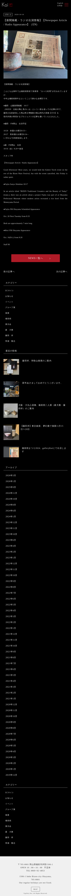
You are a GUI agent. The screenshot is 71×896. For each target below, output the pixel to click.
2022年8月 (11, 587)
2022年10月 (11, 575)
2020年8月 (11, 728)
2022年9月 (11, 581)
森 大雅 (9, 330)
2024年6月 (11, 511)
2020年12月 (11, 704)
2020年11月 (11, 710)
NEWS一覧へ (35, 258)
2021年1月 (11, 698)
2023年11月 (11, 528)
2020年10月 (11, 716)
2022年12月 (11, 563)
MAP (35, 889)
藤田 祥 (9, 335)
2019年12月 (11, 775)
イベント (9, 302)
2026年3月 (11, 475)
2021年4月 (11, 681)
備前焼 (8, 319)
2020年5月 (11, 745)
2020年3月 (11, 757)
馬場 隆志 (10, 341)
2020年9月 (11, 722)
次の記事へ (61, 271)
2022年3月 (11, 616)
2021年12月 (11, 634)
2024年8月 (11, 505)
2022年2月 (11, 622)
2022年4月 (11, 610)
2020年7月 (11, 734)
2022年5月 (11, 605)
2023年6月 (11, 540)
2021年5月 (11, 675)
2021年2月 (11, 693)
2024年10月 (11, 499)
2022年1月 (11, 628)
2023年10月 (11, 534)
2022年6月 (11, 599)
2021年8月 (11, 657)
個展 (7, 313)
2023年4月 (11, 546)
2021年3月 (11, 687)
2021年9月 (11, 651)
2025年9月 (11, 487)
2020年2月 (11, 763)
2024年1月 (11, 516)
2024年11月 (11, 493)
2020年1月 (11, 769)
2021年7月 (11, 663)
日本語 (59, 6)
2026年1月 (11, 481)
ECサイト (9, 291)
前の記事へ (9, 271)
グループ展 (10, 307)
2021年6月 (11, 669)
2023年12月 (11, 522)
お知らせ (9, 296)
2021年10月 (11, 646)
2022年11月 (11, 569)
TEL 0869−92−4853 (35, 871)
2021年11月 (11, 640)
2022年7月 (11, 593)
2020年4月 (11, 751)
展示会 (8, 324)
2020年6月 (11, 740)
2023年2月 (11, 552)
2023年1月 (11, 558)
